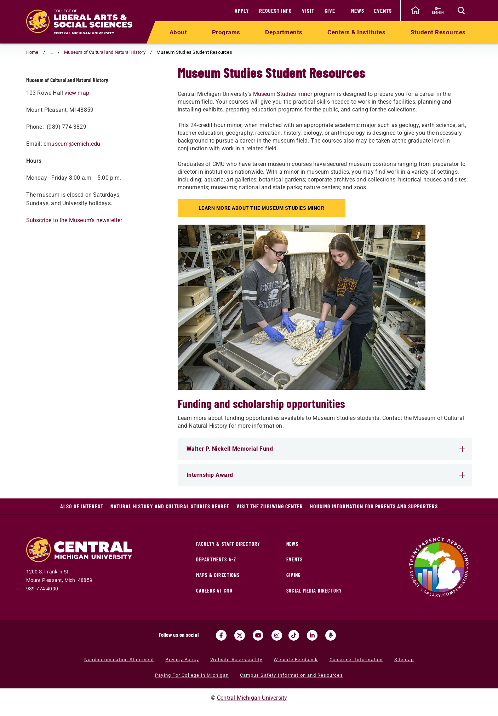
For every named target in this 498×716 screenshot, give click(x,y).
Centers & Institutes (356, 32)
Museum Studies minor (283, 94)
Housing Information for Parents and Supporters (374, 506)
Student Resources (438, 32)
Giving (293, 575)
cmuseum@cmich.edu (72, 172)
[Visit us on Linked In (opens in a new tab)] (312, 635)
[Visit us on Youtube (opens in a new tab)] (258, 635)
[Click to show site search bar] (461, 10)
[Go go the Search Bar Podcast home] (330, 635)
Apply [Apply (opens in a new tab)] (242, 10)
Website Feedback (296, 659)
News (357, 10)
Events (383, 10)
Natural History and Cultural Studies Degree (169, 506)
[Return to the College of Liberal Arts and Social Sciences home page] (79, 22)
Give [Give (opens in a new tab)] (330, 10)
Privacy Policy (182, 659)
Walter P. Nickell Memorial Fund (326, 448)
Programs (226, 32)
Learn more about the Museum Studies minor (263, 208)
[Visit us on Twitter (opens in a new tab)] (239, 635)
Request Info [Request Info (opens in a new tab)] (275, 10)
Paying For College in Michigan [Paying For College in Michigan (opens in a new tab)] (192, 675)
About (178, 32)
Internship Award (326, 475)
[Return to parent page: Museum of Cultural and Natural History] (35, 83)
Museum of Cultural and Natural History (104, 52)
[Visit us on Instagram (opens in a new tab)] (277, 635)
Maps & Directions (218, 575)
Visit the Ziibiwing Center (269, 506)
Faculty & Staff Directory (228, 544)
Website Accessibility (236, 659)
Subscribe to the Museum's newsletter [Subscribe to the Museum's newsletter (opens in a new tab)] (74, 248)
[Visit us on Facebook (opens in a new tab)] (221, 635)
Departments (284, 32)
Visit (308, 10)
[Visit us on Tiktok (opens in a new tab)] (294, 635)
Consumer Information (356, 659)
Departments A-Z (216, 559)
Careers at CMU (214, 591)
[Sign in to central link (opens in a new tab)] (438, 10)
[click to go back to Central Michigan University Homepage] (415, 10)
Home (32, 52)
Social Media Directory (314, 591)
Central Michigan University (252, 697)
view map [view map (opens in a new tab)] (76, 121)
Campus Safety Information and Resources (291, 675)
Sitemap (404, 659)
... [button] (51, 52)
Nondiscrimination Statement (119, 659)
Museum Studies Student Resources (79, 83)
